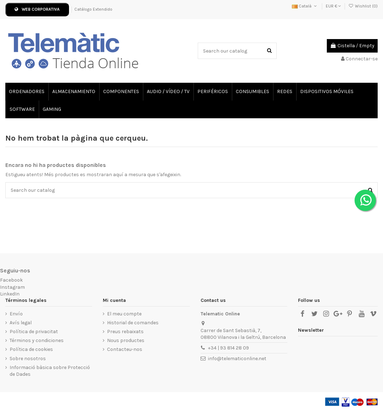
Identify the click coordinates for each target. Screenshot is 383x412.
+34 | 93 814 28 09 (228, 348)
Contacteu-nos (124, 349)
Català (305, 6)
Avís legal (21, 323)
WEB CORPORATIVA (37, 9)
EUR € (333, 6)
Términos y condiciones (37, 340)
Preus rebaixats (125, 332)
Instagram (12, 287)
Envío (16, 314)
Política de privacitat (34, 332)
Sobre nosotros (28, 359)
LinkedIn (10, 294)
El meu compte (124, 314)
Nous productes (125, 340)
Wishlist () (363, 6)
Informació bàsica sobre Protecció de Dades (50, 371)
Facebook (11, 280)
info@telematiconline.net (237, 359)
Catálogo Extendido (93, 9)
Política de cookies (31, 349)
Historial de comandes (133, 323)
